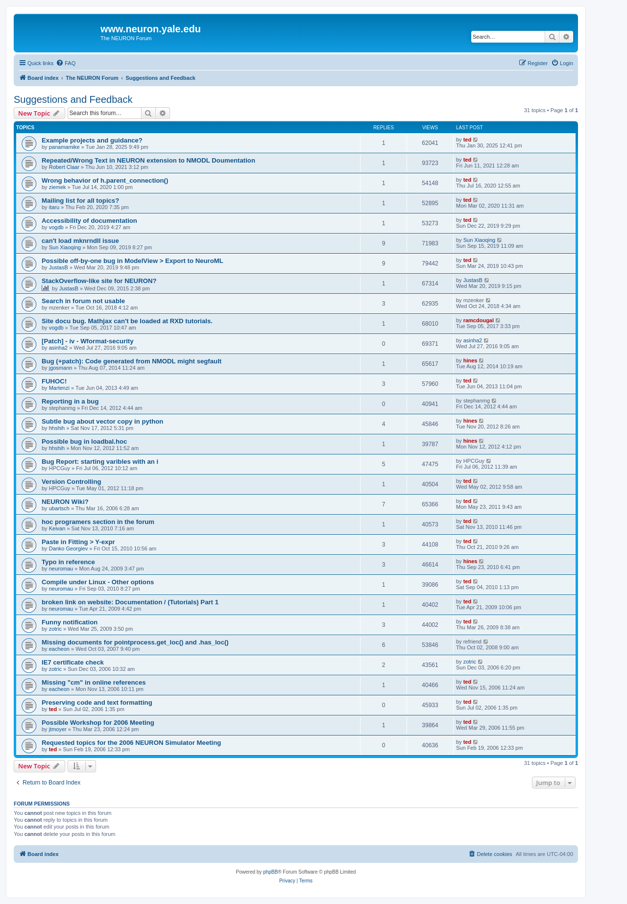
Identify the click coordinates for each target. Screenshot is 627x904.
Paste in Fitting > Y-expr (78, 542)
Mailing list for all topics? (80, 200)
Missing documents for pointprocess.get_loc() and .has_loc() (135, 642)
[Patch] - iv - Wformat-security (88, 341)
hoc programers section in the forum (98, 521)
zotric (55, 629)
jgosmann (60, 368)
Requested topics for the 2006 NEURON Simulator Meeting (131, 742)
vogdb (56, 227)
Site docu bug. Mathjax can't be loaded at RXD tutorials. (127, 321)
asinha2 (58, 348)
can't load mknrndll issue (80, 240)
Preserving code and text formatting (97, 702)
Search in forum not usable (83, 301)
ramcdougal (478, 320)
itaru (54, 207)
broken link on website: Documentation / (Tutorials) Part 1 (130, 602)
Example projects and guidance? (92, 140)
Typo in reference (68, 562)
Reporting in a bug (70, 401)
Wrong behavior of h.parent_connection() (105, 180)
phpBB (270, 872)
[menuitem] (65, 63)
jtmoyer (58, 729)
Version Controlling (71, 481)
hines (470, 360)
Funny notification (69, 622)
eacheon (59, 649)
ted (467, 140)
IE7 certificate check (73, 662)
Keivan (57, 528)
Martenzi (59, 388)
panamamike (64, 147)
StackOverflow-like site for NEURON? (99, 281)
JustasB (58, 267)
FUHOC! (54, 381)
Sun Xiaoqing (65, 247)
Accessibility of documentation (89, 220)
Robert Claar (64, 167)
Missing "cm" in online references (94, 682)
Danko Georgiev (68, 548)
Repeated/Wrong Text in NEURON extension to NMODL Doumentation (148, 160)
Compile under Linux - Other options (98, 582)
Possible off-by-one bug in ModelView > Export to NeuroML (132, 260)
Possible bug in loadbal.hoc (84, 441)
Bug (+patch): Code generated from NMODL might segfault (131, 361)
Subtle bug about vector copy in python (102, 421)
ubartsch (59, 508)
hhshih (57, 428)
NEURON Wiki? (65, 501)
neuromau (61, 568)
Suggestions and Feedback (73, 99)
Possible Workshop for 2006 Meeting (98, 722)
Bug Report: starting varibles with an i (100, 461)
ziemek (57, 187)
